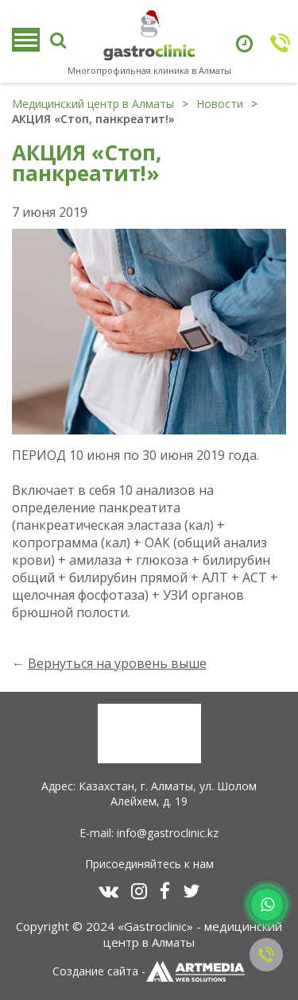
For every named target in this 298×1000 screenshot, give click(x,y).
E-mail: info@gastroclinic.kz (149, 832)
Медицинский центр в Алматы (93, 103)
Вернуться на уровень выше (117, 663)
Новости (219, 103)
